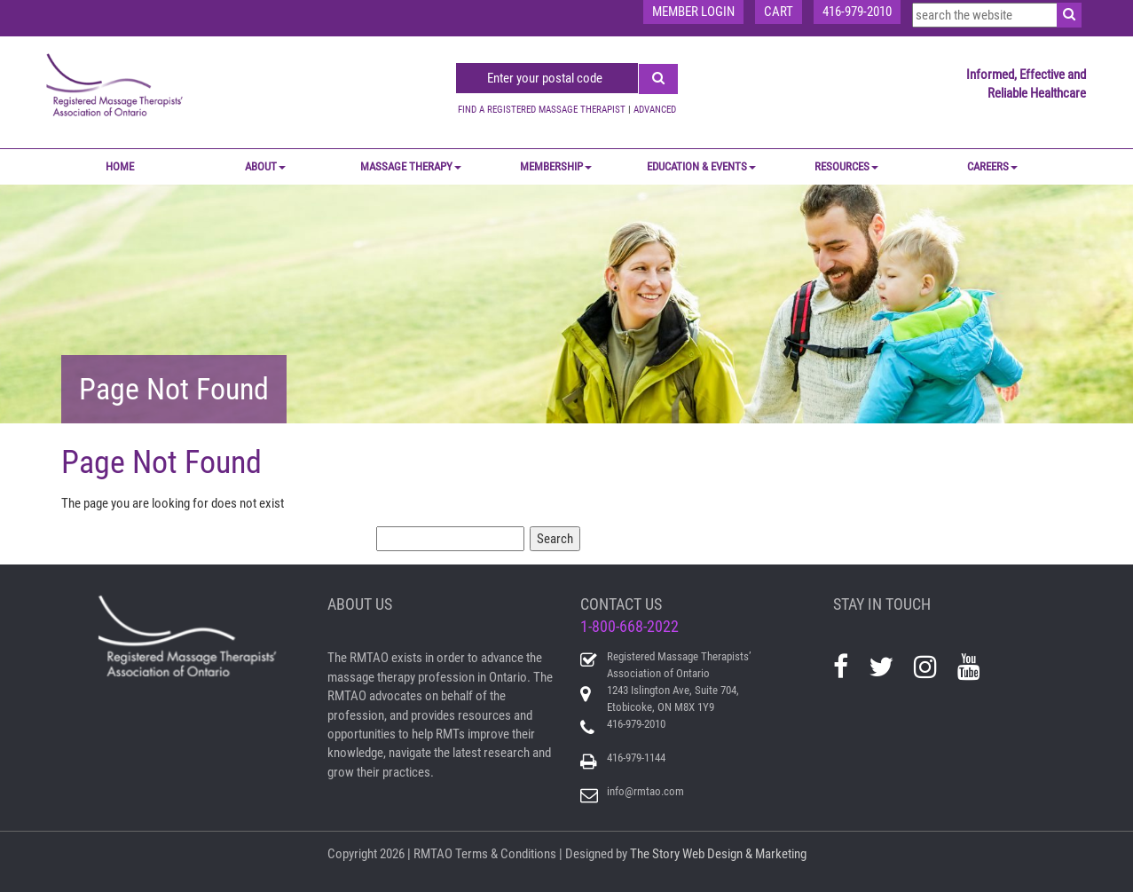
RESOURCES (846, 166)
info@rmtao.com (645, 791)
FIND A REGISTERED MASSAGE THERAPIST (542, 109)
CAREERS (992, 166)
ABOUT (265, 166)
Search (555, 539)
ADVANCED (654, 109)
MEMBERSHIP (556, 166)
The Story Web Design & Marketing (718, 854)
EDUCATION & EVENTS (701, 166)
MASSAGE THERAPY (410, 166)
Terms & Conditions (505, 854)
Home (120, 166)
